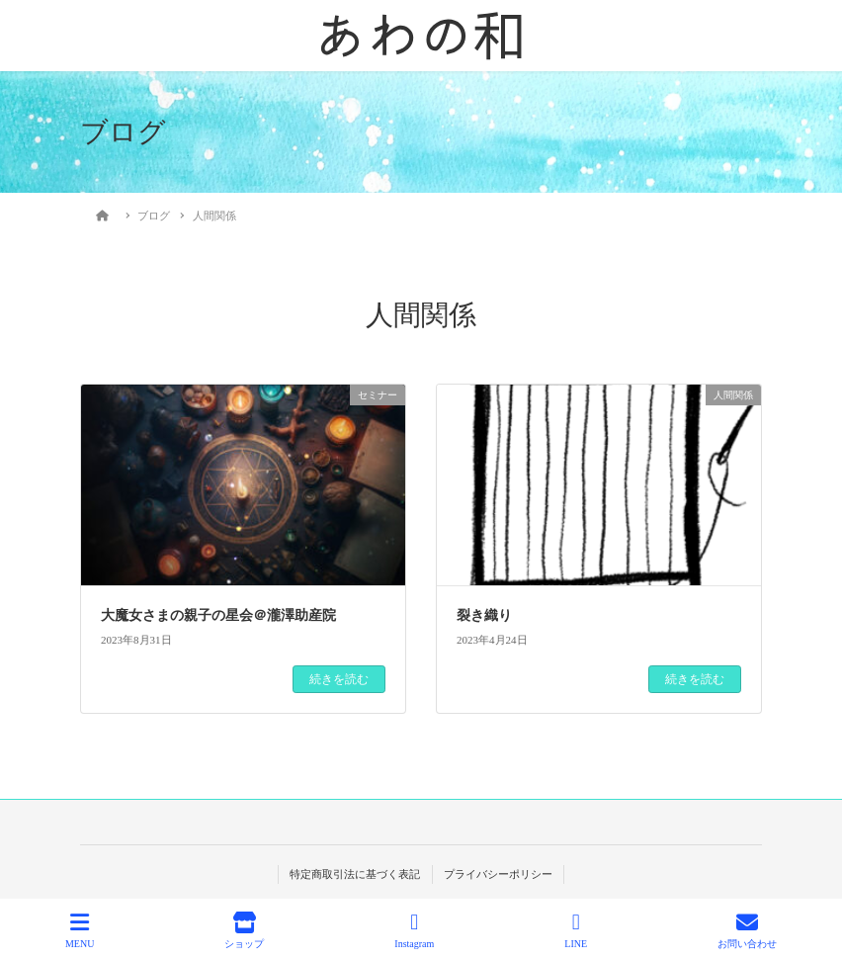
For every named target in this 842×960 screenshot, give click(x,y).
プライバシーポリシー (498, 874)
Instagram (414, 930)
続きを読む (339, 679)
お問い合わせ (747, 930)
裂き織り (484, 615)
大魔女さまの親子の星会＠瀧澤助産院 (218, 615)
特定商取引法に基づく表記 (355, 874)
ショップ (244, 930)
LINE (575, 930)
